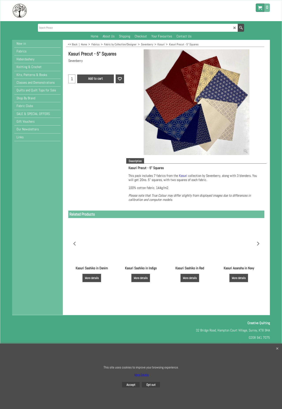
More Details (141, 375)
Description (135, 161)
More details (92, 278)
